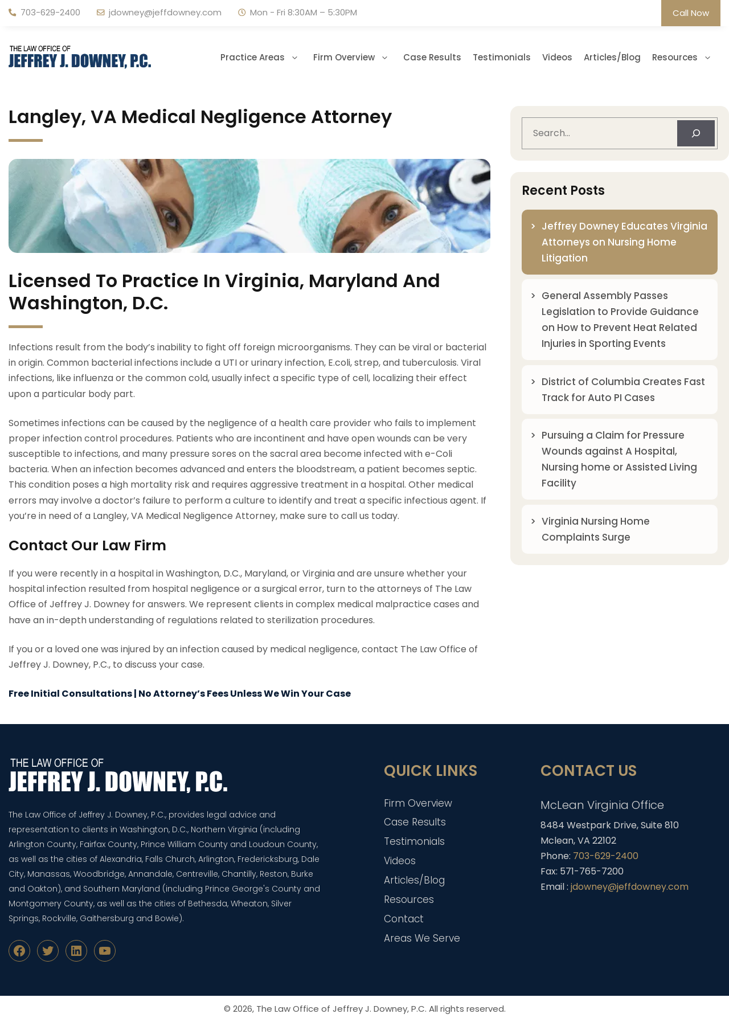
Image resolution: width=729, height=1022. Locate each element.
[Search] (696, 133)
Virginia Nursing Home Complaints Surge (596, 529)
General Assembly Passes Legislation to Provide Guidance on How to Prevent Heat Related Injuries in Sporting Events (620, 319)
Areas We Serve (422, 938)
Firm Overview (355, 57)
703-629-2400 (50, 12)
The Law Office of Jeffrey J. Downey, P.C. (341, 1009)
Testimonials (502, 57)
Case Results (432, 57)
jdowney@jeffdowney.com (165, 12)
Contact (404, 919)
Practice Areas (264, 57)
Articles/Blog (612, 57)
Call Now (691, 13)
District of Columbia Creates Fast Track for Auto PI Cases (623, 389)
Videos (557, 57)
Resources (686, 57)
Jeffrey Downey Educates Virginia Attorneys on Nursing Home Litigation (624, 242)
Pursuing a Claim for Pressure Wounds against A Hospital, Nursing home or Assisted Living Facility (619, 459)
